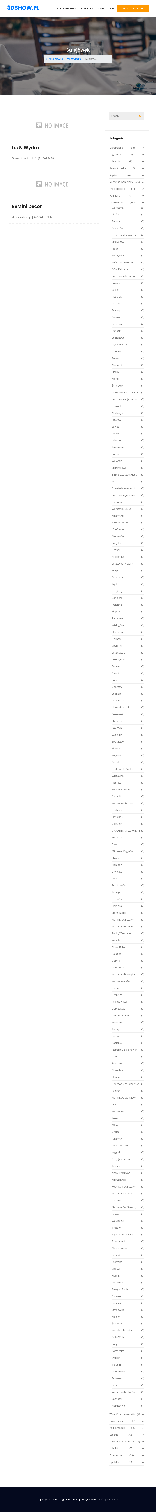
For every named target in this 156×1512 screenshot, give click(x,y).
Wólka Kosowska (128, 1145)
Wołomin (128, 461)
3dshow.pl (23, 8)
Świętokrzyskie (126, 168)
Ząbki (128, 584)
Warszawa (128, 207)
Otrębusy (128, 591)
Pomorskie (126, 1455)
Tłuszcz (128, 358)
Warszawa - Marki (128, 981)
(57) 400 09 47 (43, 217)
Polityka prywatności (92, 1499)
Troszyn (128, 1227)
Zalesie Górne (128, 522)
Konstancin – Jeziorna (128, 399)
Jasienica (128, 605)
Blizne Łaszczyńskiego (128, 474)
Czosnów (128, 899)
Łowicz (128, 427)
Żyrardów (128, 385)
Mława (128, 1125)
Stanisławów (128, 885)
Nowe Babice (128, 947)
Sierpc (128, 570)
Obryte (128, 961)
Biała (128, 844)
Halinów (128, 639)
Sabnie (128, 666)
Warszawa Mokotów (128, 1392)
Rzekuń (128, 1091)
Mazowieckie (74, 59)
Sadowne (128, 1262)
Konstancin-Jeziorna (128, 495)
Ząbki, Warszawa (128, 933)
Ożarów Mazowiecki (128, 488)
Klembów (128, 865)
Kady (128, 1344)
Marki (128, 379)
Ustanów (128, 502)
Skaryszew (128, 242)
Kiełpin (128, 1275)
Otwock (128, 550)
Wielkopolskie (126, 189)
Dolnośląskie (126, 1421)
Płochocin (128, 632)
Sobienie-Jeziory (128, 789)
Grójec (128, 1132)
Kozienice (128, 1043)
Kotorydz (128, 837)
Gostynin (128, 824)
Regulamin (113, 1499)
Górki (128, 1056)
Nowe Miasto (128, 1070)
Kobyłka (128, 543)
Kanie (128, 680)
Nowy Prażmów (128, 1173)
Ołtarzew (128, 687)
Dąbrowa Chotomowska (128, 1084)
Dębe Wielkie (128, 344)
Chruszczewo (128, 1248)
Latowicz (128, 1036)
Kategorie (87, 8)
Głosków (128, 1296)
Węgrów (128, 755)
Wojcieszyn (128, 1221)
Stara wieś (128, 721)
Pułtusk (128, 331)
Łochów (128, 1200)
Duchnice (128, 810)
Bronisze (128, 995)
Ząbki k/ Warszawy (128, 1234)
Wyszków (128, 735)
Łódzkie (126, 1435)
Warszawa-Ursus (128, 509)
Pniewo (128, 433)
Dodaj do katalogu (133, 8)
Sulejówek (128, 714)
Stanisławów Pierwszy (128, 1207)
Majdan (128, 1316)
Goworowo (128, 577)
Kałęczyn (128, 728)
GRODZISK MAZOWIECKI (128, 830)
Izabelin (128, 351)
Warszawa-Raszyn (128, 803)
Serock (128, 762)
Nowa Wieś (128, 967)
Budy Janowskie (128, 1159)
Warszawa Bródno (128, 926)
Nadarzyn (128, 413)
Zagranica (126, 154)
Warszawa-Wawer (128, 1193)
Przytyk (128, 1255)
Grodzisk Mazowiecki (128, 235)
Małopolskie (126, 148)
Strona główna (66, 8)
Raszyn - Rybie (128, 1289)
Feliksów (128, 1378)
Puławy (128, 317)
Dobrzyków (128, 1008)
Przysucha (128, 700)
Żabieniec (128, 1303)
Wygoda (128, 1152)
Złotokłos (128, 817)
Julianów (128, 1139)
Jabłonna (128, 440)
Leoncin (128, 694)
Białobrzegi (128, 1241)
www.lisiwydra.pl (22, 158)
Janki (128, 878)
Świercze (128, 1323)
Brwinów (128, 872)
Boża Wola (128, 1337)
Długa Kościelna (128, 1015)
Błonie (128, 988)
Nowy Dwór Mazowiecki (128, 392)
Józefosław (128, 529)
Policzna (128, 954)
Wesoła (128, 940)
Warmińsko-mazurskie (126, 1414)
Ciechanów (128, 536)
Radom (128, 221)
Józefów (128, 420)
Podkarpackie (126, 1428)
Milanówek (128, 516)
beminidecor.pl (21, 217)
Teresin (128, 1364)
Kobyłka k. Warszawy (128, 1186)
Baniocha (128, 598)
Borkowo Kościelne (128, 769)
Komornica (128, 1351)
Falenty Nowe (128, 1002)
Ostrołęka (128, 303)
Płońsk (128, 214)
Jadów (128, 1214)
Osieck (128, 673)
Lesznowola (128, 652)
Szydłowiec (128, 1310)
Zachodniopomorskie (126, 1441)
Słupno (128, 611)
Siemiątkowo (128, 468)
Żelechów (128, 1063)
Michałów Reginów (128, 851)
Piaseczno (128, 324)
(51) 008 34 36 (44, 158)
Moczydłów (128, 255)
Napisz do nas (106, 8)
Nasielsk (128, 296)
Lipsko (128, 1104)
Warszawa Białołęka (128, 974)
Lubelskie (126, 1448)
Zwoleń (128, 1358)
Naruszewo (128, 1405)
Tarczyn (128, 1029)
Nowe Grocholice (128, 707)
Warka (128, 481)
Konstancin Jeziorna (128, 276)
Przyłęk (128, 892)
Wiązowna (128, 776)
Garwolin (128, 796)
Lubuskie (126, 161)
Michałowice (128, 1180)
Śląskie (126, 175)
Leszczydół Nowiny (128, 563)
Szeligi (128, 290)
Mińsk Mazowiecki (128, 262)
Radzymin (128, 618)
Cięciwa (128, 1269)
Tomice (128, 1166)
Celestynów (128, 659)
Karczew (128, 454)
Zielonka (128, 906)
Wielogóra (128, 625)
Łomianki (128, 406)
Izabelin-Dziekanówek (128, 1050)
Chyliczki (128, 646)
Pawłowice (128, 447)
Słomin (128, 1077)
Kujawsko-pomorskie (126, 182)
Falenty (128, 310)
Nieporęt (128, 365)
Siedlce (128, 372)
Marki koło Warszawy (128, 1097)
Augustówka (128, 1282)
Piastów (128, 783)
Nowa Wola (128, 1371)
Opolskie (126, 1462)
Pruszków (128, 228)
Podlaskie (126, 195)
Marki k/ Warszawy (128, 919)
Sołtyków (128, 1399)
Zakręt (128, 1118)
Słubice (128, 748)
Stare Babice (128, 913)
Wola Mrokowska (128, 1330)
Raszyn (128, 283)
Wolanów (128, 1022)
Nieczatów (128, 557)
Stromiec (128, 858)
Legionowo (128, 338)
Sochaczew (128, 741)
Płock (128, 249)
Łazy (128, 1385)
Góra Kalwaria (128, 269)
